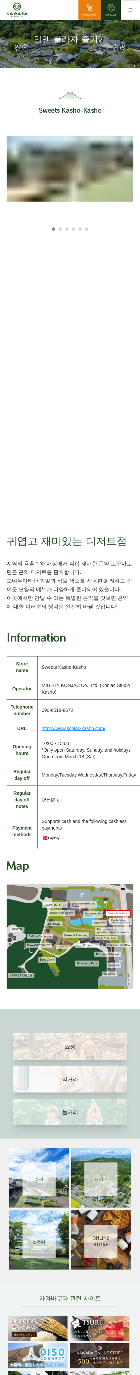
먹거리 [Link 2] (101, 1179)
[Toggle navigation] (130, 10)
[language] (111, 10)
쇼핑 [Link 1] (39, 1179)
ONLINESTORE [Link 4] (101, 1241)
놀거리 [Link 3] (38, 1241)
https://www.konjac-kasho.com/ (73, 728)
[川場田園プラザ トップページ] (17, 10)
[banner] (38, 1320)
